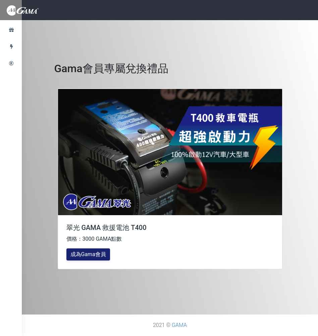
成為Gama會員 (88, 254)
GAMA (179, 325)
